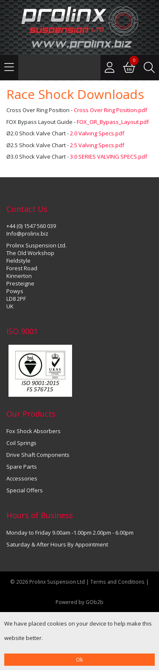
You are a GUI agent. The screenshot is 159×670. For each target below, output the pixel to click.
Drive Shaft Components (38, 455)
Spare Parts (21, 466)
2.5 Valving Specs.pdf (97, 145)
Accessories (21, 478)
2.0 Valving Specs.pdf (97, 133)
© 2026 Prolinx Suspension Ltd (47, 581)
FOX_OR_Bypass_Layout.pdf (113, 122)
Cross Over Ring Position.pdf (110, 110)
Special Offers (24, 490)
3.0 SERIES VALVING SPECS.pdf (108, 156)
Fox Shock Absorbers (33, 431)
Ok (79, 659)
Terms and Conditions (118, 581)
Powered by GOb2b (79, 602)
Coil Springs (21, 443)
